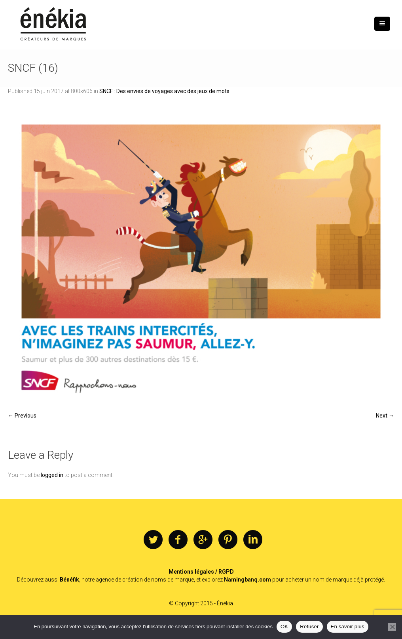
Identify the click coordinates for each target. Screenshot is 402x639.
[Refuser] (392, 627)
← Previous (22, 415)
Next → (385, 415)
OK (284, 626)
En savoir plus (347, 626)
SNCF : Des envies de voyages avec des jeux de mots (164, 91)
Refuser (309, 626)
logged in (52, 475)
